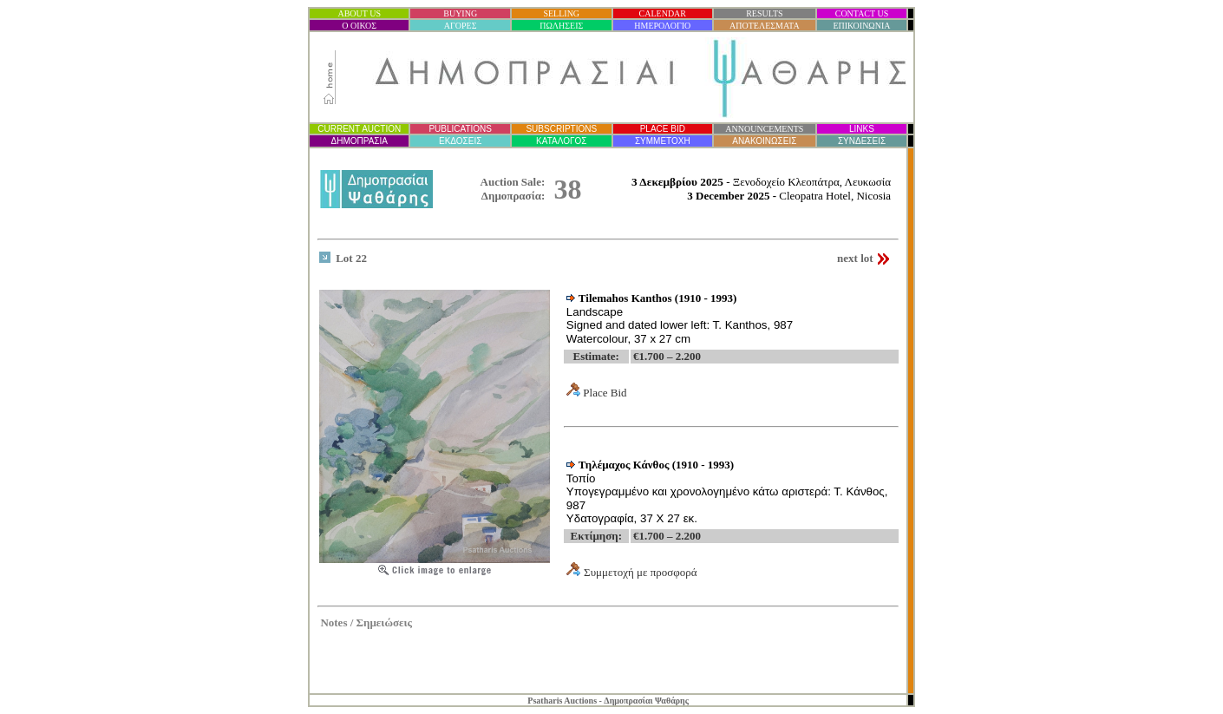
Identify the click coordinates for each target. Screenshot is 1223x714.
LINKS (861, 129)
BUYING (460, 13)
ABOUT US (359, 13)
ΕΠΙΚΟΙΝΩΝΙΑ (861, 25)
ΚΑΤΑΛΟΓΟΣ (561, 141)
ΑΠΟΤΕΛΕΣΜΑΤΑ (764, 25)
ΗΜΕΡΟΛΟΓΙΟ (662, 25)
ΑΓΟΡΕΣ (460, 25)
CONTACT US (862, 13)
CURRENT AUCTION (359, 129)
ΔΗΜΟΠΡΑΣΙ (358, 141)
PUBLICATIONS (460, 129)
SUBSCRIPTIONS (561, 129)
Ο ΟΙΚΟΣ (359, 25)
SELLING (561, 13)
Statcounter (881, 670)
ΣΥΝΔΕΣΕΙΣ (862, 141)
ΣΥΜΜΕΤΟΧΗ (662, 141)
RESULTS (764, 13)
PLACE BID (662, 129)
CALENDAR (662, 13)
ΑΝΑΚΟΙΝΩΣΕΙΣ (764, 141)
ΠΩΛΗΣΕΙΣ (561, 25)
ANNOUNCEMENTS (764, 129)
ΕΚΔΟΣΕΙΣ (460, 141)
